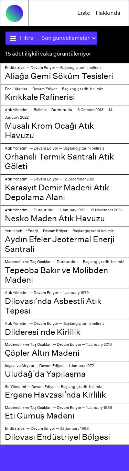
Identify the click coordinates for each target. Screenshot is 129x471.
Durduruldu (61, 109)
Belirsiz (40, 109)
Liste (83, 13)
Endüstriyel (15, 67)
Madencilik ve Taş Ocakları (28, 261)
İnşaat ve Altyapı (19, 365)
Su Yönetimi (15, 386)
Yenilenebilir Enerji (21, 230)
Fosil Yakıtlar (16, 88)
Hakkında (108, 13)
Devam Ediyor (43, 67)
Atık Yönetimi (17, 109)
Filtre (21, 38)
